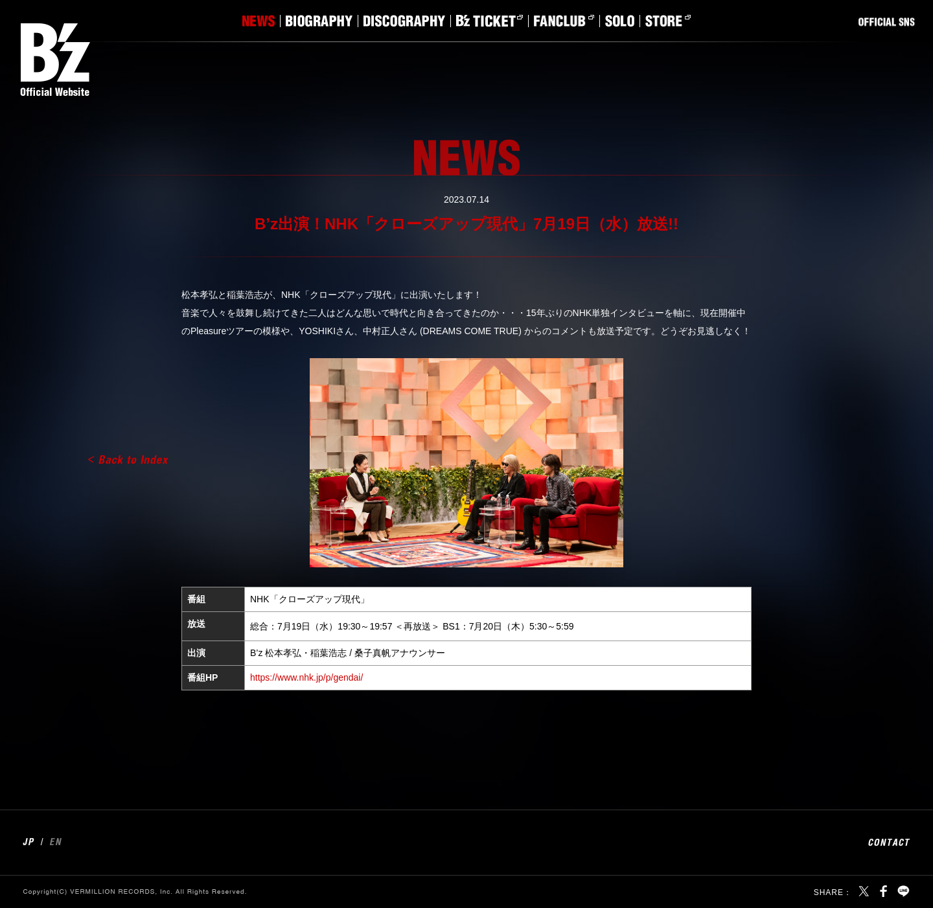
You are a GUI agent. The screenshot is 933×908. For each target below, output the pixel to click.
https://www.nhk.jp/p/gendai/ (306, 677)
